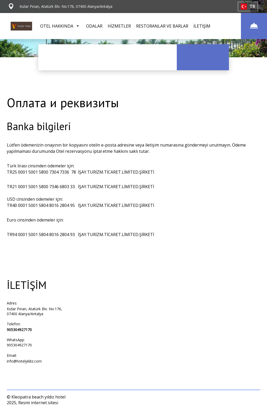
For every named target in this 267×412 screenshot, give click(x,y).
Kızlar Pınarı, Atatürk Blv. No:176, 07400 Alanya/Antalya (34, 311)
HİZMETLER (119, 26)
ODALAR (94, 26)
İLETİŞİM (201, 26)
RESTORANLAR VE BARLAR (162, 26)
